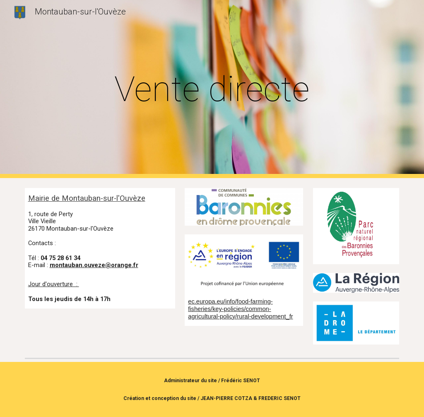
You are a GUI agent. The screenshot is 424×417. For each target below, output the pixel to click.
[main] (212, 89)
